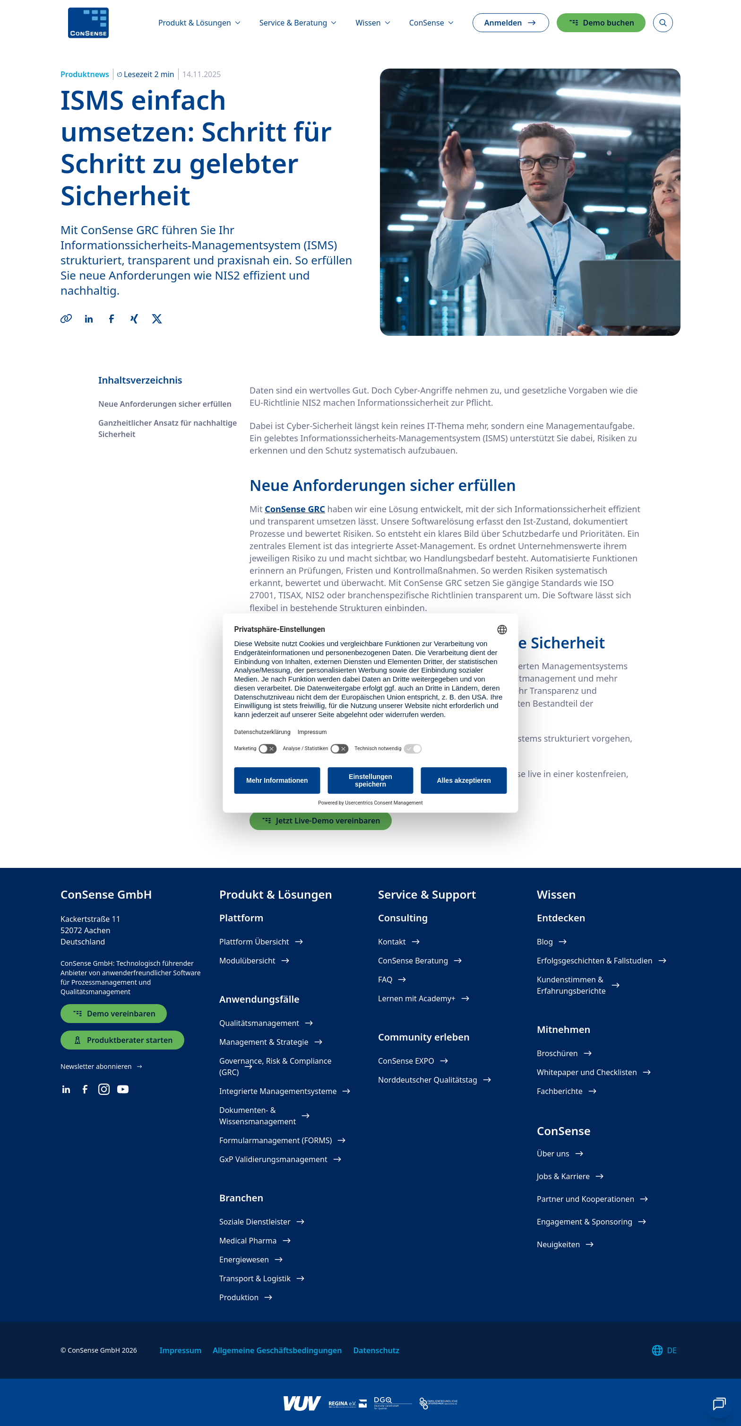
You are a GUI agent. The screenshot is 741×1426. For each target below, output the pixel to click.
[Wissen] (372, 22)
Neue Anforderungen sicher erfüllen (165, 404)
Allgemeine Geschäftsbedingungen (277, 1350)
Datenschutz (376, 1350)
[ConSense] (88, 23)
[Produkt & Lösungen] (199, 22)
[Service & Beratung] (298, 22)
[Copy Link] (66, 318)
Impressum (181, 1350)
